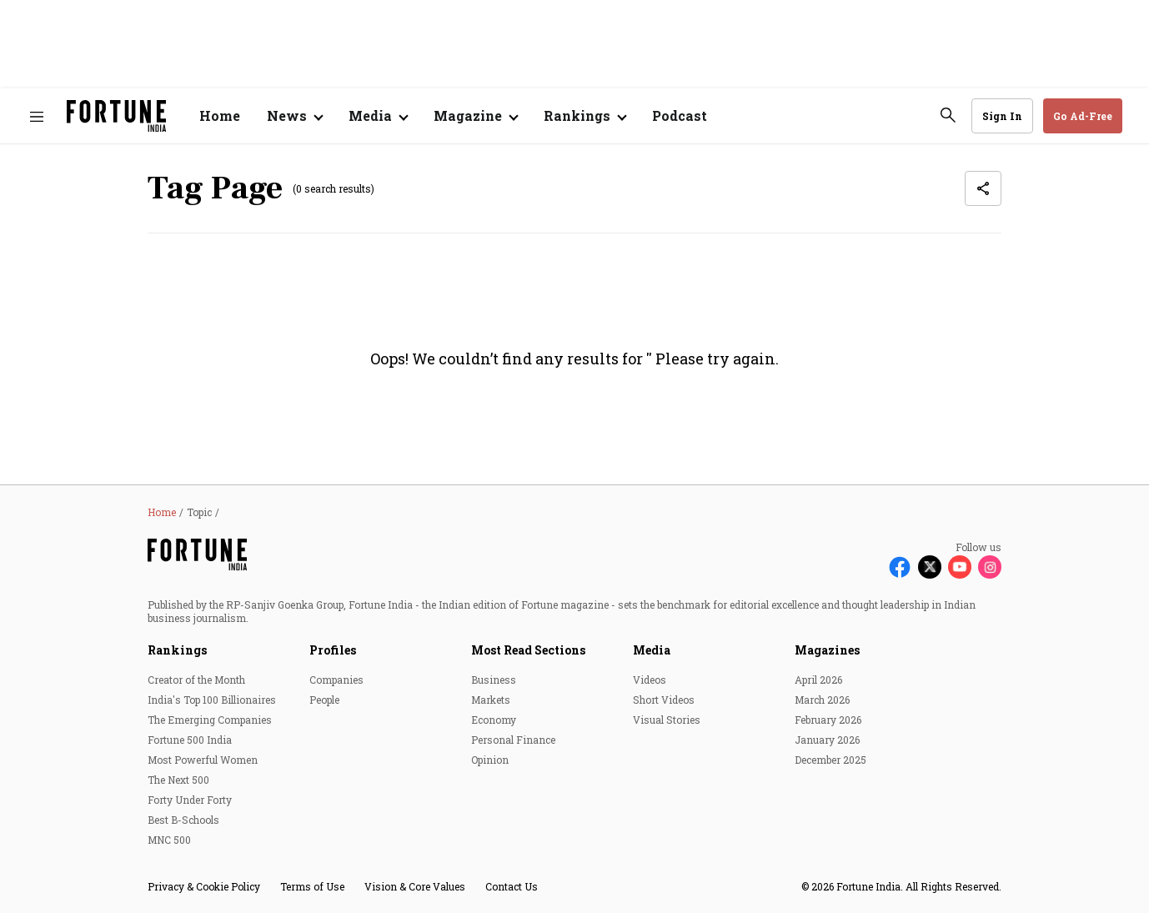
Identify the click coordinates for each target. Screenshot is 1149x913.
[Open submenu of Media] (378, 116)
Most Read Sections (528, 650)
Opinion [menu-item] (490, 759)
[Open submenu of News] (294, 116)
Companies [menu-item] (336, 679)
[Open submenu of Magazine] (475, 116)
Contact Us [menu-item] (511, 886)
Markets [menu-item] (490, 699)
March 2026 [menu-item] (822, 699)
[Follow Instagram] (989, 567)
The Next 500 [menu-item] (178, 779)
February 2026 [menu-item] (828, 719)
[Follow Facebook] (899, 567)
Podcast (679, 115)
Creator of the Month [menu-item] (196, 679)
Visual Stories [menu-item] (666, 719)
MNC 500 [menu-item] (169, 839)
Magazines (827, 650)
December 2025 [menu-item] (830, 759)
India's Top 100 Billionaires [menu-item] (212, 699)
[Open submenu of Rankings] (584, 116)
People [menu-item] (324, 699)
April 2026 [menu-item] (818, 679)
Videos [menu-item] (649, 679)
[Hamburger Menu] (37, 116)
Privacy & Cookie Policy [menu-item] (204, 886)
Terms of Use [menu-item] (312, 886)
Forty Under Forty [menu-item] (190, 799)
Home (219, 115)
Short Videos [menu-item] (664, 699)
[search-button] (948, 115)
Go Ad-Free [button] (1082, 116)
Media (651, 650)
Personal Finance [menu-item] (513, 739)
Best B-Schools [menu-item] (183, 819)
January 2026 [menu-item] (827, 739)
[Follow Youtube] (959, 567)
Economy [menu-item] (493, 719)
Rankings (177, 650)
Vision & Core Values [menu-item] (414, 886)
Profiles (332, 650)
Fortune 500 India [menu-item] (190, 739)
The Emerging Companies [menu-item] (210, 719)
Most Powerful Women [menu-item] (203, 759)
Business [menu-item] (493, 679)
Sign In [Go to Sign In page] (1002, 116)
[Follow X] (929, 567)
